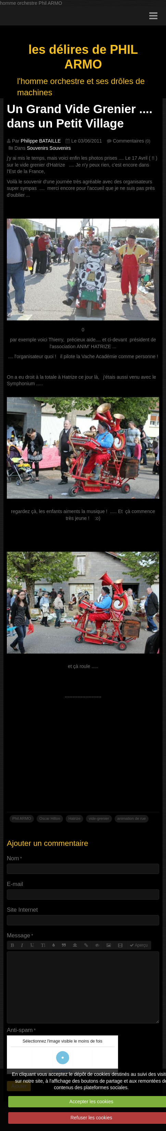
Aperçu (139, 945)
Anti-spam (20, 1030)
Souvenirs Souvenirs (49, 148)
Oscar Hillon (49, 818)
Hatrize (74, 818)
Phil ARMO (21, 818)
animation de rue (131, 818)
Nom (13, 858)
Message (18, 935)
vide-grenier (99, 818)
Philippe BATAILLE (41, 141)
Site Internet (22, 910)
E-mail (15, 884)
